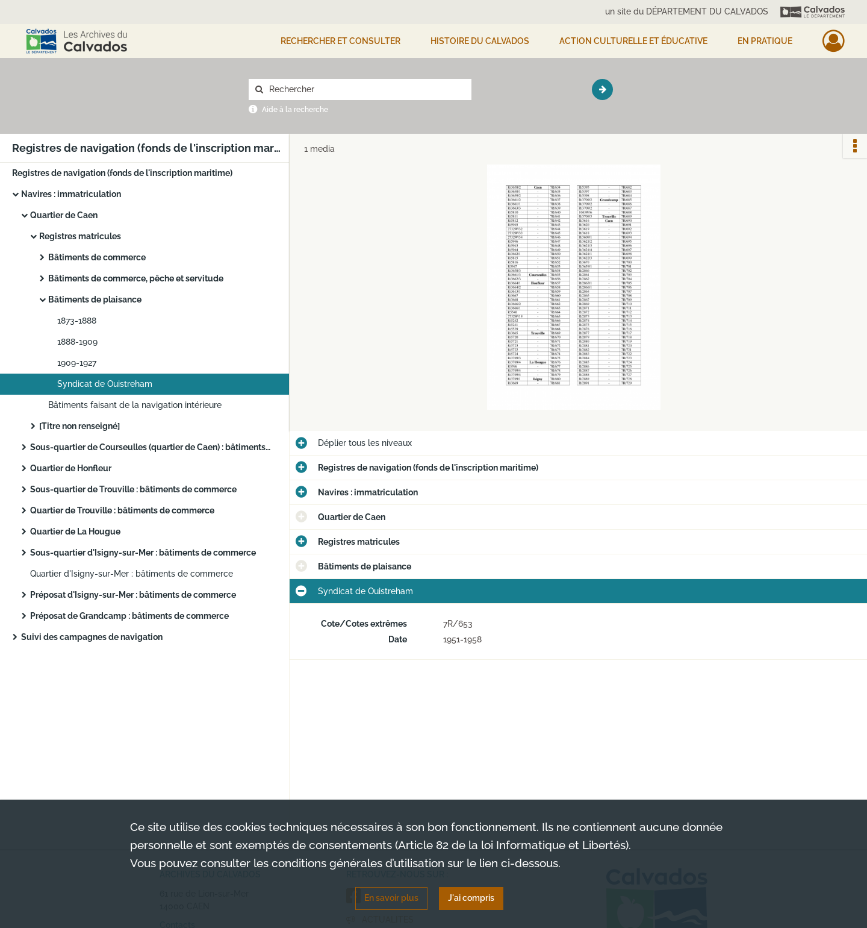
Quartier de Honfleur (70, 468)
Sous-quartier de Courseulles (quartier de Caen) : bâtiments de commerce (150, 447)
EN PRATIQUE (765, 41)
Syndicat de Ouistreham (104, 384)
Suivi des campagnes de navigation (92, 637)
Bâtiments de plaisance (94, 299)
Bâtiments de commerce (97, 257)
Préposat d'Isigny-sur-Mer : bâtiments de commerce (133, 595)
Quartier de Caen (64, 215)
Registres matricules (80, 236)
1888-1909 (77, 341)
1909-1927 (76, 363)
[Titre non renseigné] (79, 426)
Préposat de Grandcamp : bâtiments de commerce (129, 616)
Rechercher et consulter (340, 41)
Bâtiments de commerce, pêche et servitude (135, 278)
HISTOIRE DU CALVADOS (479, 41)
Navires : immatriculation (71, 194)
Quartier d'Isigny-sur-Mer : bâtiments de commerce (131, 573)
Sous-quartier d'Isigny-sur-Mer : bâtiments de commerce (143, 552)
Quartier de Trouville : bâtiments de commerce (122, 510)
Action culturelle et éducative (633, 41)
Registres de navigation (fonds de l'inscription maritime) (122, 173)
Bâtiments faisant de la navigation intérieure (135, 405)
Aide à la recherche (295, 109)
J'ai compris (471, 898)
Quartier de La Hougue (75, 531)
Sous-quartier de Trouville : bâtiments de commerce (133, 489)
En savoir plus (391, 898)
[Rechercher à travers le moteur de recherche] (366, 89)
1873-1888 (76, 320)
